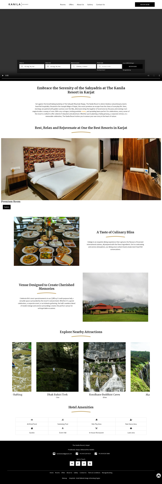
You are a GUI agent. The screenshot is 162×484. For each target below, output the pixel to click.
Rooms (63, 4)
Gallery (90, 4)
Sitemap (64, 478)
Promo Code (100, 63)
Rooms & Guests (75, 63)
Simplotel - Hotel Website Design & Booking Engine (84, 478)
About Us (80, 4)
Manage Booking (127, 70)
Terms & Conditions (94, 473)
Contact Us (100, 4)
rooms (83, 111)
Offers (71, 4)
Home (51, 473)
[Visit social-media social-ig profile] (84, 463)
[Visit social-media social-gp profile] (90, 463)
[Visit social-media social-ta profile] (72, 463)
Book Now (144, 4)
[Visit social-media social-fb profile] (78, 463)
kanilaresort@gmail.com (64, 454)
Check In (21, 63)
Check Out (48, 63)
